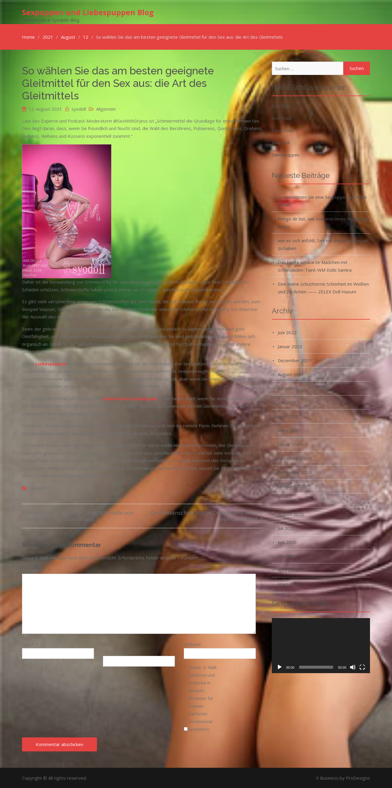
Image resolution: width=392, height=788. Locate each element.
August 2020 (291, 514)
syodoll (78, 109)
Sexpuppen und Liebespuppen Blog (88, 12)
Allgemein (106, 109)
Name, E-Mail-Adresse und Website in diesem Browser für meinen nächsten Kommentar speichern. (203, 698)
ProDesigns (358, 778)
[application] (321, 645)
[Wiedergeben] (280, 667)
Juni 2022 (287, 332)
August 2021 (291, 374)
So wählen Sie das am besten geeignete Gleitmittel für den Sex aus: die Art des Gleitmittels (118, 82)
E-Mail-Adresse (113, 648)
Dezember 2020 (295, 458)
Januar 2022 (290, 346)
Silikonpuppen (286, 154)
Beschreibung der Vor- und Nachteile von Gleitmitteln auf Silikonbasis (78, 516)
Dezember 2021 (295, 360)
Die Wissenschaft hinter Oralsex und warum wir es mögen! (206, 516)
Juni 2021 (287, 402)
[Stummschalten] (353, 667)
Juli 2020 (286, 528)
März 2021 (289, 430)
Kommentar (36, 570)
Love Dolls (282, 130)
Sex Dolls (281, 106)
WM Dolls (281, 118)
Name (30, 644)
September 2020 (295, 500)
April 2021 (288, 416)
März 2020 (289, 584)
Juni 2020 (287, 542)
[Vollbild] (362, 667)
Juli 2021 (286, 388)
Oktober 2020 (292, 486)
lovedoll (37, 488)
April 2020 (288, 570)
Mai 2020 (287, 556)
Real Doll (281, 142)
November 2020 (295, 472)
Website (192, 644)
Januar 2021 (290, 444)
